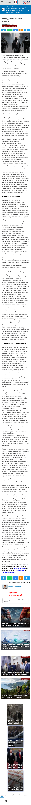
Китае (13, 9)
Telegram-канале (19, 568)
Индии (8, 9)
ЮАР (23, 9)
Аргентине (9, 10)
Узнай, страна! (25, 656)
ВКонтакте (20, 570)
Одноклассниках (8, 572)
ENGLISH (9, 2)
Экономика (26, 607)
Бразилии (18, 9)
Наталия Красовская (14, 587)
